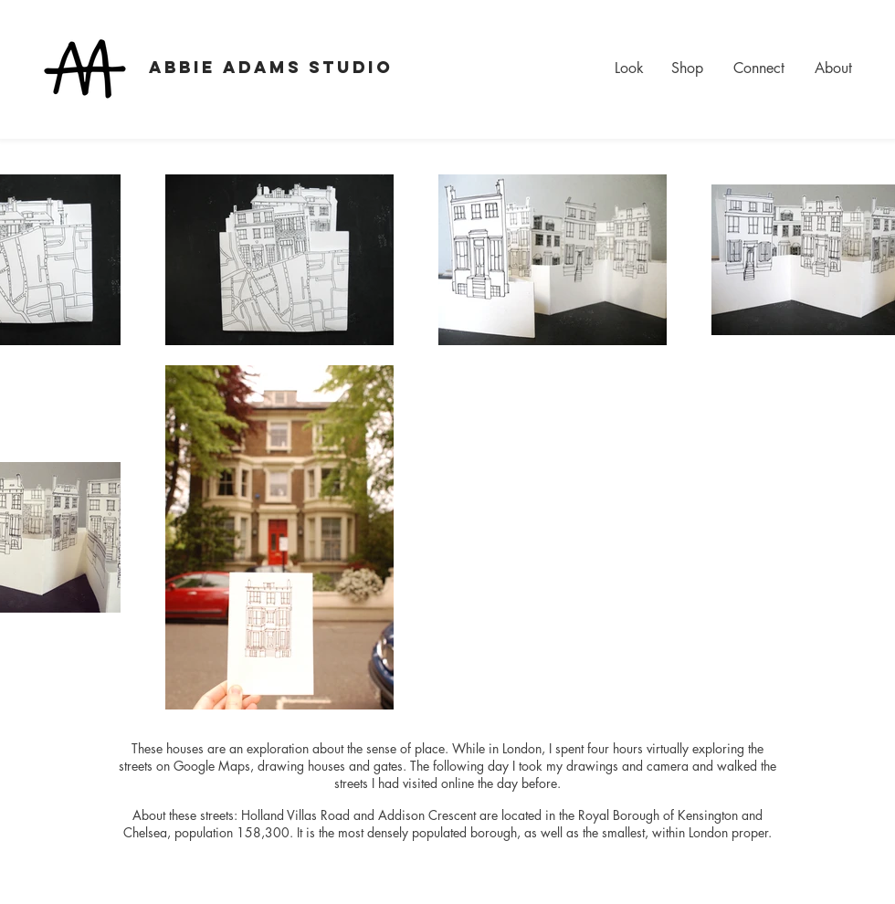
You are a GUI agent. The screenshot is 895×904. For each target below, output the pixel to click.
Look (629, 68)
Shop (687, 68)
